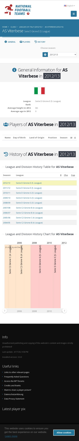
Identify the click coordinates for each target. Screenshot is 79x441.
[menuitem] (34, 310)
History (39, 42)
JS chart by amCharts (13, 247)
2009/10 (6, 197)
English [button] (69, 5)
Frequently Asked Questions (16, 376)
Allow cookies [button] (64, 432)
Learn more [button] (11, 436)
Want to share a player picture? (17, 390)
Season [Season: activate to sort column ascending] (7, 175)
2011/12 (6, 188)
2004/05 (6, 222)
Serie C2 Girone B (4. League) (29, 207)
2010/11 (6, 192)
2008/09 (6, 202)
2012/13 (6, 183)
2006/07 (6, 212)
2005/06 (6, 217)
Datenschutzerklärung (13, 394)
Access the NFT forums (14, 381)
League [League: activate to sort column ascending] (19, 175)
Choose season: (48, 48)
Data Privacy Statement (14, 398)
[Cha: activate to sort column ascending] (66, 175)
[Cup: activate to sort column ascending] (73, 175)
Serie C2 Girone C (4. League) (29, 217)
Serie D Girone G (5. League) (29, 192)
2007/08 (6, 207)
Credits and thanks (12, 385)
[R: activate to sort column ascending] (60, 175)
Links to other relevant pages (16, 372)
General (10, 42)
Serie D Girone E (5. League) (28, 183)
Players (25, 42)
